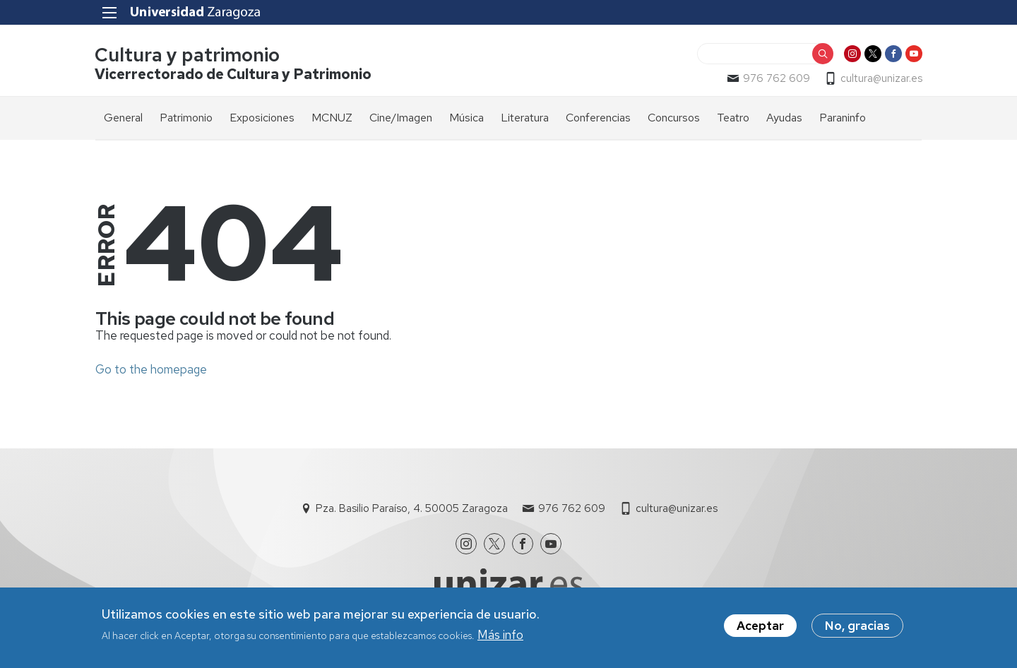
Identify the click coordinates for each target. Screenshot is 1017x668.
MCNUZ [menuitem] (331, 117)
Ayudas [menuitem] (784, 117)
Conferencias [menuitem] (598, 117)
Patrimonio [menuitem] (186, 117)
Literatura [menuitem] (525, 117)
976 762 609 (775, 78)
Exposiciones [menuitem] (262, 117)
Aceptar (760, 627)
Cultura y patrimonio (187, 55)
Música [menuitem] (466, 117)
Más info (500, 637)
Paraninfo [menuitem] (842, 117)
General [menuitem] (123, 117)
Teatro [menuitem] (733, 117)
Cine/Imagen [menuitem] (400, 117)
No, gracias (857, 627)
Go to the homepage (151, 369)
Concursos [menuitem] (674, 117)
